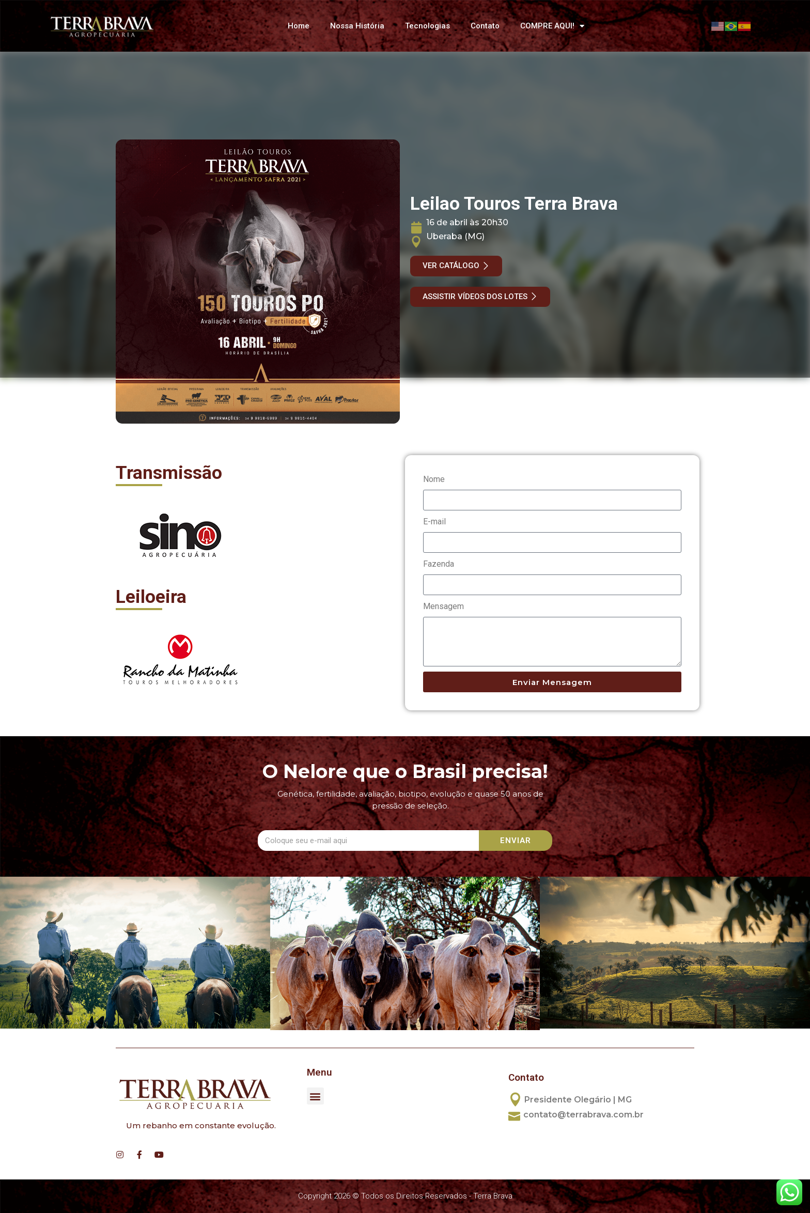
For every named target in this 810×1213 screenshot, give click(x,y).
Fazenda (438, 564)
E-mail (434, 521)
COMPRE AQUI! (552, 26)
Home (298, 25)
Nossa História (357, 25)
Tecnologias (427, 25)
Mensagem (443, 606)
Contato (485, 25)
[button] (315, 1096)
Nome (434, 479)
